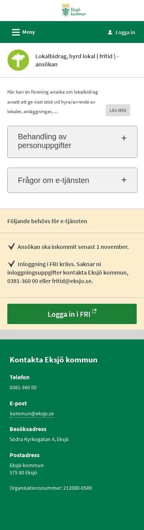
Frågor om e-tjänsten (53, 180)
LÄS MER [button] (117, 110)
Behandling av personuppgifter (44, 141)
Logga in (121, 32)
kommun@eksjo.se (32, 413)
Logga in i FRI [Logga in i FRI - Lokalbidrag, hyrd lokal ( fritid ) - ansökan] (69, 314)
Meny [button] (21, 31)
